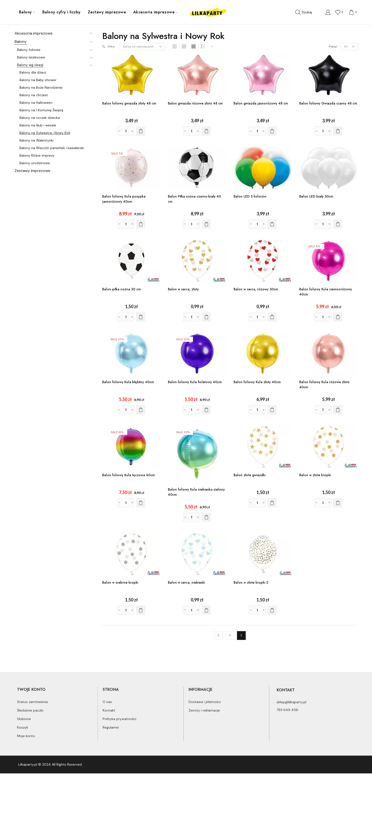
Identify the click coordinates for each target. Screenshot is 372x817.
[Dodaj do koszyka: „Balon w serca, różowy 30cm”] (272, 317)
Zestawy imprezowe (107, 12)
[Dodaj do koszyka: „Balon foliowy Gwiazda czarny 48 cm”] (337, 131)
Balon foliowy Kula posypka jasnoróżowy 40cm (123, 199)
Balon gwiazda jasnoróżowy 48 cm (261, 103)
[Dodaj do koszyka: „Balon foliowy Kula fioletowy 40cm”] (206, 409)
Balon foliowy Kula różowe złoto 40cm (324, 385)
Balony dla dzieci (32, 72)
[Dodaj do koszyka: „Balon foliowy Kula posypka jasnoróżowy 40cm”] (140, 224)
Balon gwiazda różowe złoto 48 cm (195, 103)
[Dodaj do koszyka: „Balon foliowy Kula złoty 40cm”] (272, 409)
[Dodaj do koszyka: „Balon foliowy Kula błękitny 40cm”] (140, 409)
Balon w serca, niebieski (186, 582)
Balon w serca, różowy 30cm (256, 289)
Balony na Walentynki (36, 140)
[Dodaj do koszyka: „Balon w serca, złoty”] (206, 317)
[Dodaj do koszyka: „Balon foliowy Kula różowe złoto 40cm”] (337, 409)
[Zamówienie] (142, 46)
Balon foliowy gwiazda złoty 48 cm (129, 103)
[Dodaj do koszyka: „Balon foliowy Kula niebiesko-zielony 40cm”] (206, 517)
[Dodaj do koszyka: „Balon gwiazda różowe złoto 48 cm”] (206, 131)
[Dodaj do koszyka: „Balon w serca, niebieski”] (206, 610)
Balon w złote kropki (315, 475)
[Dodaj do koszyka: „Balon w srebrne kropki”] (140, 610)
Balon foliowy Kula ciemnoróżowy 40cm (325, 292)
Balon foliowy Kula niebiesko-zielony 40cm (196, 492)
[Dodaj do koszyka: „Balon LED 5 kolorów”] (272, 224)
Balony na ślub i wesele (37, 125)
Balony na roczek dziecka (39, 117)
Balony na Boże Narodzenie (41, 87)
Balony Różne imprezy (36, 155)
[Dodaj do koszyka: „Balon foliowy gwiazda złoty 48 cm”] (140, 131)
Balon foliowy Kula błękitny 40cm (128, 382)
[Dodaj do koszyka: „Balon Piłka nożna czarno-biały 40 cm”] (206, 224)
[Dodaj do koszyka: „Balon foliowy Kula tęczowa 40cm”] (140, 502)
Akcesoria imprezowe (155, 12)
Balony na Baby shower (37, 80)
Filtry (108, 46)
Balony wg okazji (30, 65)
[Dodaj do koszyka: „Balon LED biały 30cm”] (337, 224)
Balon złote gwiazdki (249, 475)
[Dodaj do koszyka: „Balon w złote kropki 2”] (272, 610)
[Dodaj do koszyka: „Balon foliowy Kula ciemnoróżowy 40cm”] (337, 317)
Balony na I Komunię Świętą (41, 110)
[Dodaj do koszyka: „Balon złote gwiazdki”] (272, 502)
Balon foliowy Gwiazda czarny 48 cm (328, 103)
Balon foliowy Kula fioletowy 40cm (195, 382)
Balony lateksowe (31, 57)
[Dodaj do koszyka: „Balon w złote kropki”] (337, 502)
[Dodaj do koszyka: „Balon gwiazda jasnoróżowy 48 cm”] (272, 131)
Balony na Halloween (35, 102)
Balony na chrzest (33, 95)
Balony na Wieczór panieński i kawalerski (51, 148)
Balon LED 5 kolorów (250, 196)
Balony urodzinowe (34, 163)
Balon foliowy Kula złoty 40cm (257, 382)
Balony (27, 12)
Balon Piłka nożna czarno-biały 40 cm (194, 199)
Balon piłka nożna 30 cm (121, 289)
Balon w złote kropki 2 (251, 582)
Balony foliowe (28, 50)
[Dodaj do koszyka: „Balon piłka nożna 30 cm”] (140, 317)
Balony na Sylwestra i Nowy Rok (44, 133)
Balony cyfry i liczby (61, 12)
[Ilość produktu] (125, 131)
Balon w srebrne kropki (120, 582)
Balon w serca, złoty (183, 289)
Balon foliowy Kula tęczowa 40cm (128, 475)
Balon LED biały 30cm (316, 196)
